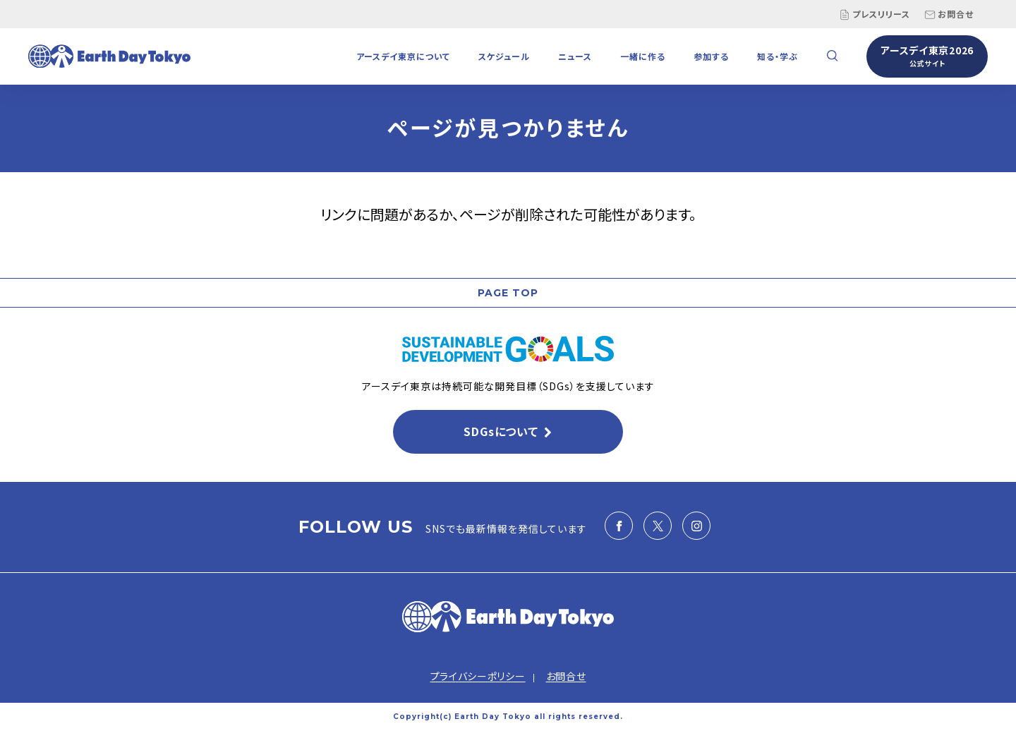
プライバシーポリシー (478, 676)
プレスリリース (874, 14)
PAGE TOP (508, 292)
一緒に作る (642, 56)
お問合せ (949, 14)
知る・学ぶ (777, 56)
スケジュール (504, 56)
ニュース (575, 56)
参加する (711, 56)
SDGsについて (501, 431)
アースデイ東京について (403, 56)
